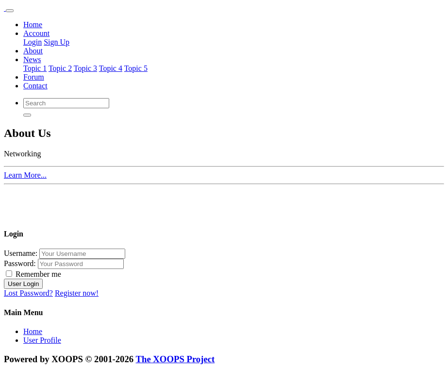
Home (32, 24)
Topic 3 (85, 68)
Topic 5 (136, 68)
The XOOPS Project (175, 359)
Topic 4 (110, 68)
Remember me (33, 274)
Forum (33, 77)
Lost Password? (28, 293)
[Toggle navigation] (10, 10)
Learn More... (25, 175)
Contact (35, 86)
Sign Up (56, 42)
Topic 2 (60, 68)
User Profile (42, 340)
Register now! (77, 293)
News (32, 59)
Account (36, 33)
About (33, 51)
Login (32, 42)
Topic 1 (35, 68)
